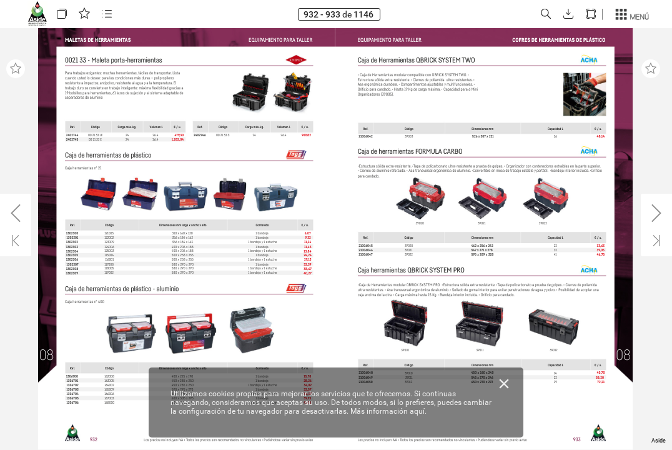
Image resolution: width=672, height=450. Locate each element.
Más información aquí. (388, 411)
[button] (62, 14)
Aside (658, 441)
